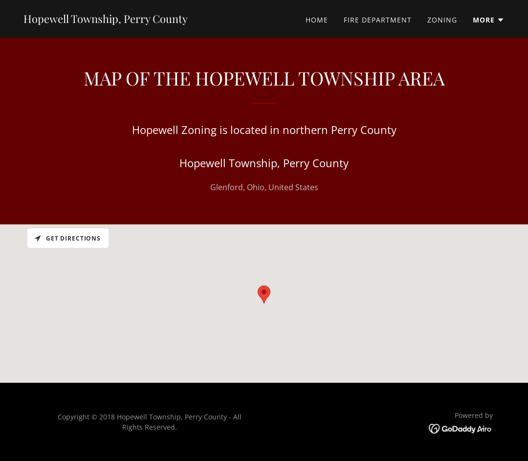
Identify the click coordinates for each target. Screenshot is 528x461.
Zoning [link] (442, 19)
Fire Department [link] (378, 19)
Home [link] (317, 19)
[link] (105, 20)
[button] (489, 20)
